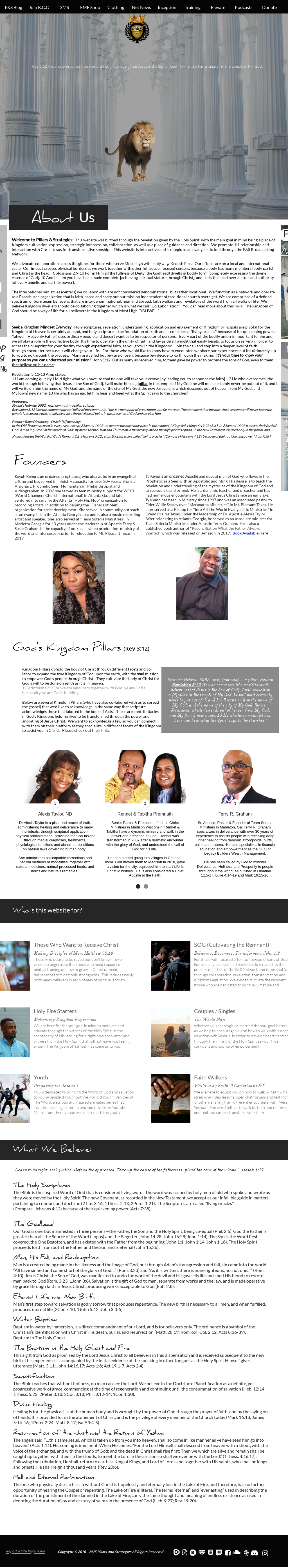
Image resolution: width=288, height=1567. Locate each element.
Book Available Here (250, 533)
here (238, 306)
